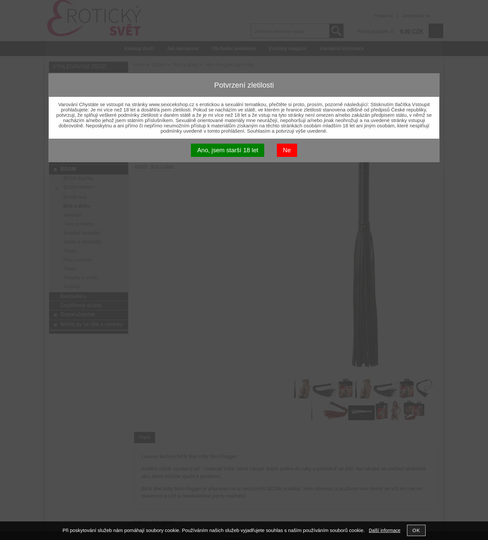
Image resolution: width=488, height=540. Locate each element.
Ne (287, 150)
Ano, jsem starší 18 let (227, 150)
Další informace (384, 530)
